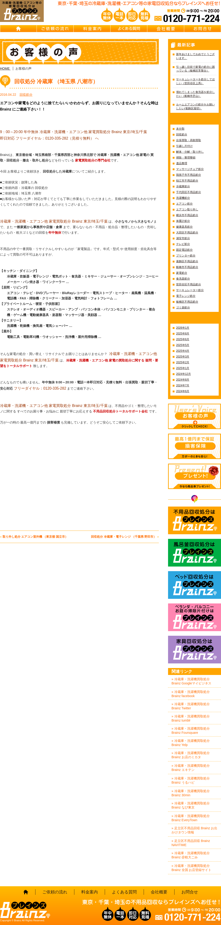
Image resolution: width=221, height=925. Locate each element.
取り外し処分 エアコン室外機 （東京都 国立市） (35, 536)
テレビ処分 (183, 244)
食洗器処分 (183, 278)
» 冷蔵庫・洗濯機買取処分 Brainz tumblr (191, 718)
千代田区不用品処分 (188, 192)
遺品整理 (181, 163)
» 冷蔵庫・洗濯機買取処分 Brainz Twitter (191, 706)
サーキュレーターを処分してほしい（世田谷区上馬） (195, 81)
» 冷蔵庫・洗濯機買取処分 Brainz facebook (191, 694)
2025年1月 (182, 368)
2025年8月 (182, 333)
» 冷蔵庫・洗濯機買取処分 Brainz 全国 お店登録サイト (191, 868)
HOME (18, 28)
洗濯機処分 (183, 198)
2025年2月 (182, 362)
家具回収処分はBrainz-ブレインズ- (194, 649)
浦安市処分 (183, 238)
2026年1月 (182, 327)
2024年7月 (182, 385)
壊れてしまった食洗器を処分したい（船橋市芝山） (195, 94)
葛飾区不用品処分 (187, 261)
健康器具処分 (184, 226)
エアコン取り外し (187, 209)
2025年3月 (182, 356)
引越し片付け (184, 146)
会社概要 (165, 28)
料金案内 (92, 28)
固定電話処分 (184, 249)
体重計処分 (183, 221)
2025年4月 (182, 350)
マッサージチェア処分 (190, 169)
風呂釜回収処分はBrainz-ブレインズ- (194, 553)
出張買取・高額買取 (188, 140)
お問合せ (202, 28)
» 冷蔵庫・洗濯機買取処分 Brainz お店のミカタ (191, 755)
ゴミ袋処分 (183, 307)
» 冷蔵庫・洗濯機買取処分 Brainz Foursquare (191, 730)
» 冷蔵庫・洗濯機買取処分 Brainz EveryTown (191, 818)
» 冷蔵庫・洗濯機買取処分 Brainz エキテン (191, 768)
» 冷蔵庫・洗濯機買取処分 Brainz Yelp (191, 743)
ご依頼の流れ (55, 28)
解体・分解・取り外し (190, 151)
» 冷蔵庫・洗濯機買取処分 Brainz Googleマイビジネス (191, 681)
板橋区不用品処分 (187, 301)
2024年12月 (183, 374)
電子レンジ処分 (185, 296)
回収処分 (26, 94)
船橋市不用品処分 (187, 267)
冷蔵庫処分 (183, 186)
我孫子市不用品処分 (188, 174)
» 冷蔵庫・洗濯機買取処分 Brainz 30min (191, 793)
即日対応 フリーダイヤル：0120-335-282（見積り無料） (47, 138)
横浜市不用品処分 (187, 215)
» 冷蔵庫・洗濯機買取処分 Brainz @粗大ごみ (191, 855)
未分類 (180, 128)
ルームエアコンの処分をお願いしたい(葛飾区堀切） (195, 106)
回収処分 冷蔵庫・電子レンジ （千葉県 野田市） (123, 536)
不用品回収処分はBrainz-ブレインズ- (194, 520)
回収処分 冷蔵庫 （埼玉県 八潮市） (56, 81)
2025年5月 (182, 345)
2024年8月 (182, 379)
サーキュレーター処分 (190, 290)
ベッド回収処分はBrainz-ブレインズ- (194, 585)
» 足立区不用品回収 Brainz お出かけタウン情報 (194, 830)
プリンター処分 (185, 255)
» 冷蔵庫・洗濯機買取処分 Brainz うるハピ (191, 780)
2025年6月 (182, 339)
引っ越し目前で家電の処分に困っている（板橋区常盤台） (195, 68)
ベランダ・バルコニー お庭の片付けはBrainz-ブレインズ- (194, 617)
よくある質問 (128, 28)
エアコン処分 (184, 203)
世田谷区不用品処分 (188, 284)
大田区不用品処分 (187, 232)
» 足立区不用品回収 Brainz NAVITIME (191, 843)
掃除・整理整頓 (185, 157)
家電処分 (181, 273)
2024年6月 (182, 391)
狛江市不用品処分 (187, 180)
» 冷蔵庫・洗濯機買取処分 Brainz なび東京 (191, 805)
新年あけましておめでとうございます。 (195, 56)
